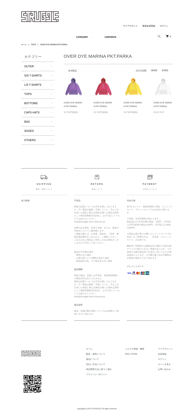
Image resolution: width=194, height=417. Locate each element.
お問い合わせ (164, 369)
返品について (92, 359)
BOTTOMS (31, 103)
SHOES (29, 130)
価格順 (154, 70)
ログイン (164, 26)
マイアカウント (130, 26)
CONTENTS (110, 37)
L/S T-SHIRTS (32, 84)
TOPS (33, 45)
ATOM (134, 354)
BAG (27, 121)
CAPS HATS (32, 112)
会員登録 (162, 354)
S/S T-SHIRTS (33, 75)
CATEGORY (82, 37)
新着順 (165, 70)
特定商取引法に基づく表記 (99, 369)
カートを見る (164, 364)
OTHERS (30, 140)
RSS (127, 354)
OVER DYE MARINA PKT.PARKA (53, 45)
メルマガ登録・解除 (134, 349)
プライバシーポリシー (96, 374)
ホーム (24, 45)
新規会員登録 (148, 26)
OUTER (29, 66)
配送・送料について (95, 354)
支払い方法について (95, 364)
